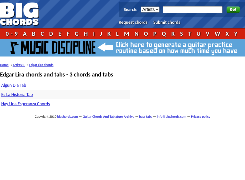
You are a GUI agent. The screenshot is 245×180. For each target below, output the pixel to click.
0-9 (13, 33)
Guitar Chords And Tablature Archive (108, 116)
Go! (233, 9)
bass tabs (145, 116)
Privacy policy (200, 116)
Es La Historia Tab (17, 94)
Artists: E (19, 65)
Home (4, 65)
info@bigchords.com (171, 116)
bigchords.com (21, 14)
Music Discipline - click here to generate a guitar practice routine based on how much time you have (122, 47)
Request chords (133, 22)
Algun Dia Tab (13, 85)
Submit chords (167, 22)
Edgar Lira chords (41, 65)
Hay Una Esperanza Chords (25, 103)
